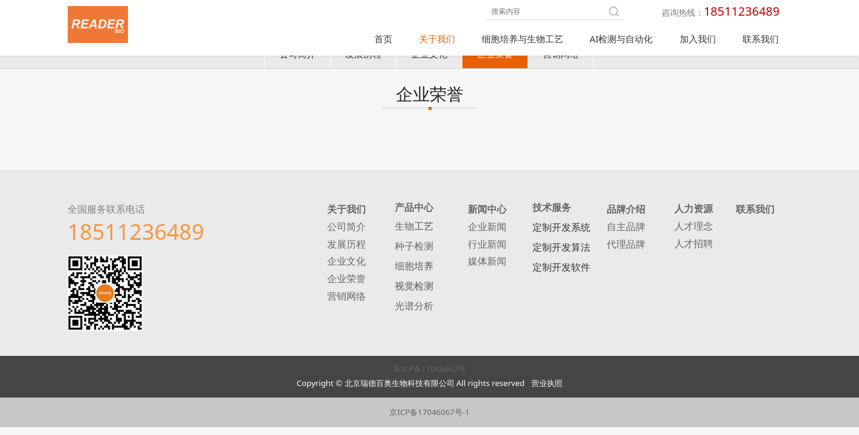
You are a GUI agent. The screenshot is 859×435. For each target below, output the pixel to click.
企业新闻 (487, 230)
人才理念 (693, 230)
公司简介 (297, 58)
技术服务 (551, 211)
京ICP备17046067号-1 (429, 416)
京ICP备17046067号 (429, 372)
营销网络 (561, 58)
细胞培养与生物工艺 (522, 39)
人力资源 (693, 213)
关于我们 (437, 39)
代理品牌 (626, 248)
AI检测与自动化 (621, 39)
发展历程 (363, 58)
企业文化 (429, 58)
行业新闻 (487, 248)
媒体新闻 (487, 265)
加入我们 (698, 39)
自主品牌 (626, 230)
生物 (404, 230)
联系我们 (760, 39)
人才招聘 (693, 248)
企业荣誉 (495, 58)
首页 (383, 39)
